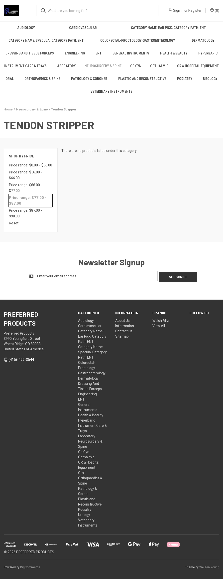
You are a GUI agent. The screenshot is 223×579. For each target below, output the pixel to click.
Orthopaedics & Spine (42, 79)
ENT (99, 53)
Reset (13, 223)
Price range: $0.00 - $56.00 (30, 165)
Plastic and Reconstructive (142, 79)
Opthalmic (159, 66)
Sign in (178, 10)
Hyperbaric (86, 419)
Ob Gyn (135, 66)
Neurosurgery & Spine (103, 66)
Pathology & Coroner (89, 79)
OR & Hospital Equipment (198, 66)
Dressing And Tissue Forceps (29, 53)
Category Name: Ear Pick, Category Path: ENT (168, 28)
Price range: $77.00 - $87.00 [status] (27, 200)
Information (124, 325)
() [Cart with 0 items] (214, 10)
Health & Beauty (174, 53)
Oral (9, 79)
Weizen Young (209, 566)
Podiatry (184, 79)
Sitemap (122, 335)
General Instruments (130, 53)
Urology (210, 79)
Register (195, 10)
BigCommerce (30, 566)
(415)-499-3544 (21, 358)
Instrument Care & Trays (25, 66)
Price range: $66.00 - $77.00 (25, 188)
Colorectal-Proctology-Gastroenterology (137, 40)
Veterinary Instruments (111, 91)
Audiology (26, 28)
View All (158, 325)
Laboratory (65, 66)
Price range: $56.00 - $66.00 (25, 175)
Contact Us (123, 330)
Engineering (75, 53)
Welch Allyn (161, 320)
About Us (122, 320)
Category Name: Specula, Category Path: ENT (46, 40)
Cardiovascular (83, 28)
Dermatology (203, 40)
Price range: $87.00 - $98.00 (25, 213)
